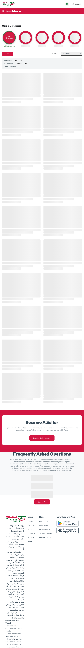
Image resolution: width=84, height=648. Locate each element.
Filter (7, 54)
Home (30, 521)
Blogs (30, 541)
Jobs (30, 529)
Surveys (31, 537)
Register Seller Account (42, 438)
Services (31, 525)
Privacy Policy (44, 529)
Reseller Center (45, 537)
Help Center (44, 525)
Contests (31, 533)
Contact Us (42, 502)
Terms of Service (45, 533)
